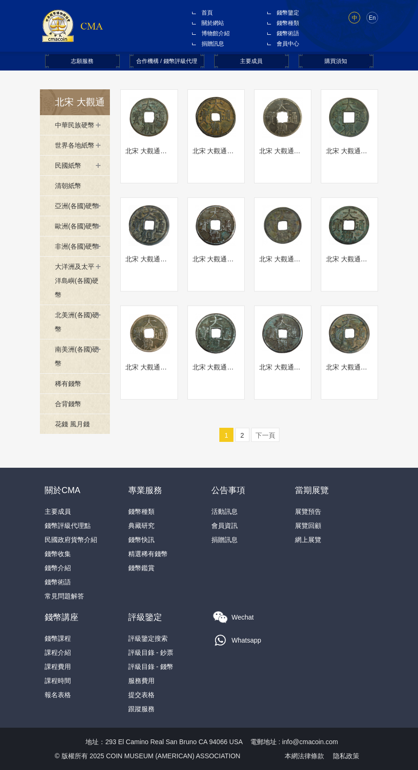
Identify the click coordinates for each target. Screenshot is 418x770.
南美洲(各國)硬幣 (77, 356)
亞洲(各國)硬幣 (77, 206)
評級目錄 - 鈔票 (150, 652)
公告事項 (228, 490)
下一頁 (265, 435)
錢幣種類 (288, 23)
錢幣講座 (61, 617)
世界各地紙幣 (74, 145)
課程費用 (58, 666)
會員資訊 (224, 525)
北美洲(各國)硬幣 (77, 322)
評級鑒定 (145, 617)
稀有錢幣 (68, 383)
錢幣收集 (58, 554)
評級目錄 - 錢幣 (150, 666)
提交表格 (141, 695)
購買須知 (336, 61)
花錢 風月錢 (72, 424)
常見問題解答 (64, 596)
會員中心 (288, 43)
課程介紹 (58, 652)
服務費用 (141, 680)
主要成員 (251, 61)
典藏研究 (141, 525)
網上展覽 (308, 539)
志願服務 (82, 61)
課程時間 (58, 680)
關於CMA (62, 490)
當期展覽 (312, 490)
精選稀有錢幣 (148, 554)
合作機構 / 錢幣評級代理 (166, 61)
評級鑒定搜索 (148, 638)
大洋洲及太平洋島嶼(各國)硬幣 (77, 281)
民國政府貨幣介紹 (71, 539)
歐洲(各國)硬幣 (77, 226)
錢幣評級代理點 (68, 525)
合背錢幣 (68, 404)
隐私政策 (346, 756)
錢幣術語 (288, 33)
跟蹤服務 (141, 709)
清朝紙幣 (68, 185)
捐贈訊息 (212, 43)
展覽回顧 (308, 525)
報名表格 (58, 695)
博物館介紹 (215, 33)
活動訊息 (224, 511)
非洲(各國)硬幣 (77, 246)
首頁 (207, 12)
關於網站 (212, 23)
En (372, 18)
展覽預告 (308, 511)
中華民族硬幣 (74, 125)
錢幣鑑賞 (141, 568)
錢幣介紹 (58, 568)
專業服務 (145, 490)
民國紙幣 (68, 165)
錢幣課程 (58, 638)
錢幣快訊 (141, 539)
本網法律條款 (304, 756)
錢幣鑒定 (288, 12)
